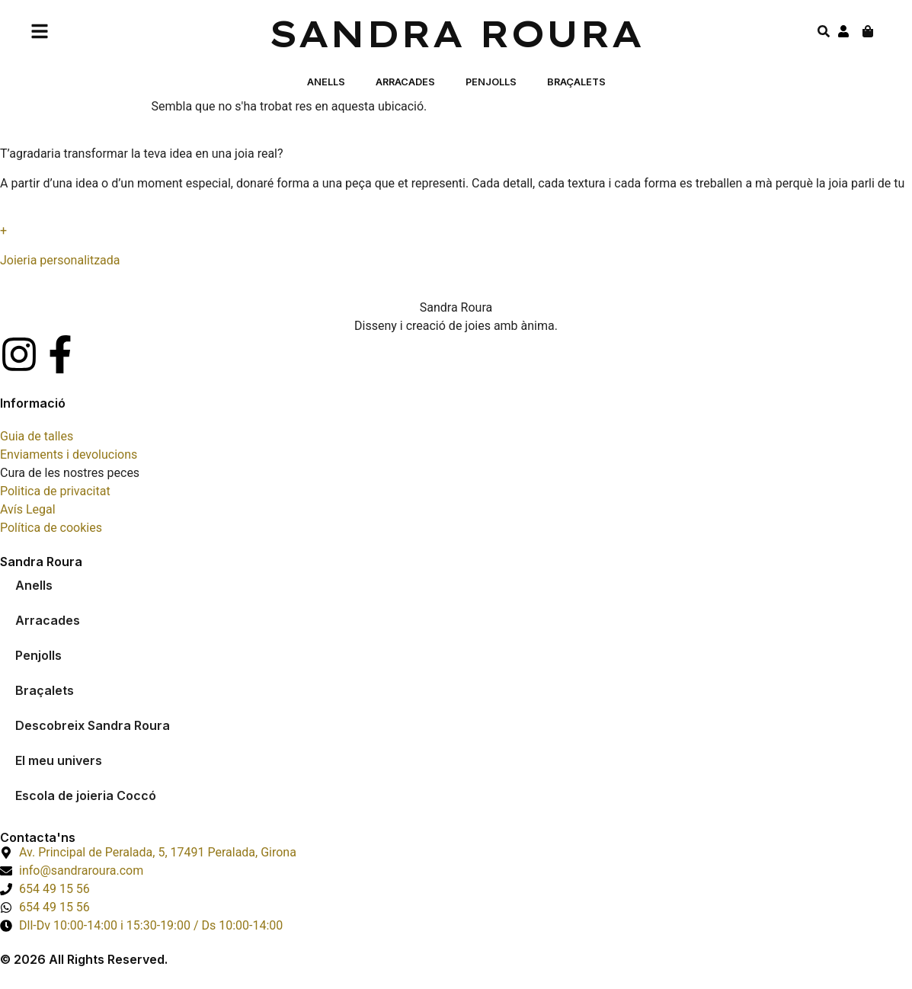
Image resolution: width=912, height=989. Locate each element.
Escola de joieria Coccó (85, 795)
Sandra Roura (455, 33)
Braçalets (576, 82)
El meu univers (58, 760)
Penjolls (491, 82)
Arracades (405, 82)
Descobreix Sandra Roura (92, 725)
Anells (326, 82)
